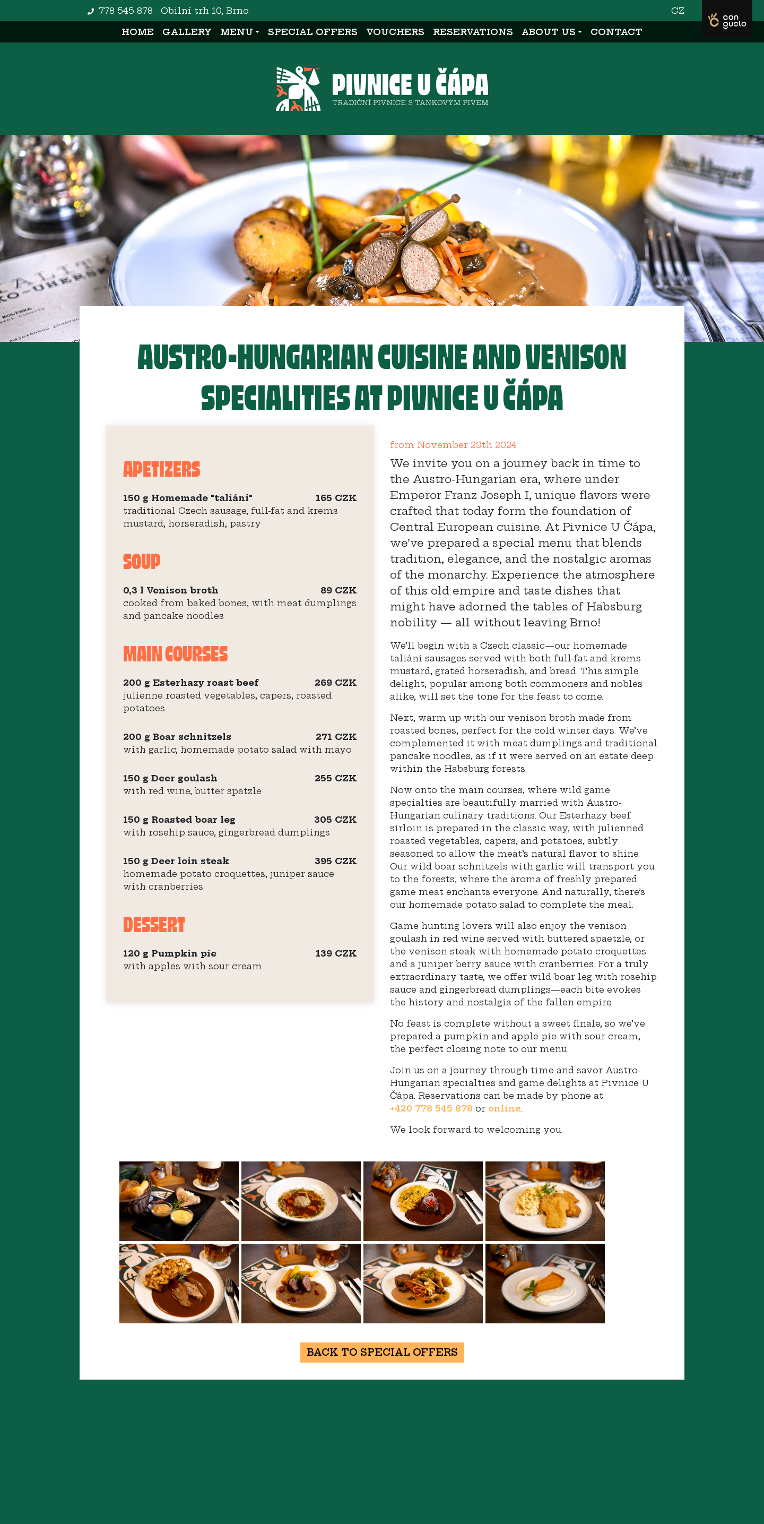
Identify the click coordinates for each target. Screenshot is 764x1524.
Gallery (187, 32)
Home (139, 31)
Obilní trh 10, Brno (205, 10)
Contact (617, 32)
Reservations (473, 32)
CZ (677, 10)
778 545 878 (126, 10)
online (504, 1108)
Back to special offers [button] (382, 1352)
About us (549, 32)
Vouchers (395, 32)
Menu (236, 32)
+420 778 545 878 (431, 1108)
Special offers (313, 32)
